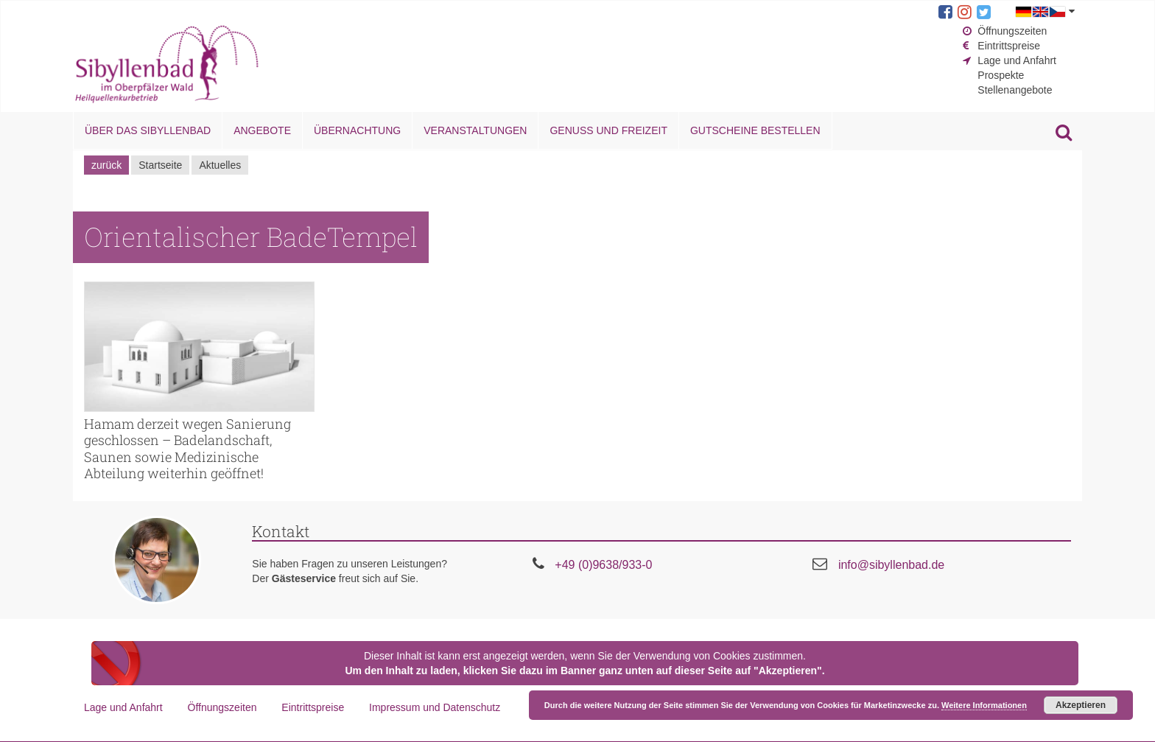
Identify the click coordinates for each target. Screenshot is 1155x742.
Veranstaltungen (475, 130)
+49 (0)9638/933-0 (603, 565)
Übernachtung (357, 130)
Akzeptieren (1081, 705)
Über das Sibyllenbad (148, 130)
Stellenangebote (1014, 90)
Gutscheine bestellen (755, 130)
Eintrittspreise (1008, 46)
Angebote (262, 130)
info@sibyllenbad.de (891, 565)
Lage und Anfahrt (1016, 60)
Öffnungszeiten (1012, 31)
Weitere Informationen (984, 705)
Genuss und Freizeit (608, 130)
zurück (106, 165)
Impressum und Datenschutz (434, 707)
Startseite (160, 165)
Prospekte (1000, 75)
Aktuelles (220, 165)
